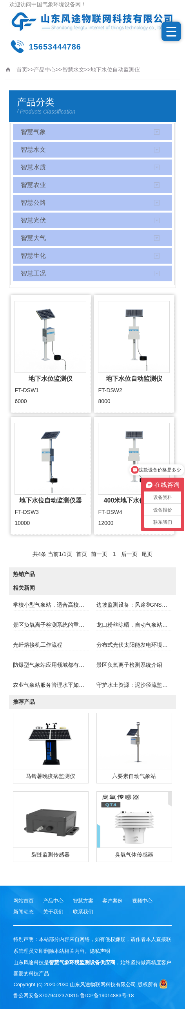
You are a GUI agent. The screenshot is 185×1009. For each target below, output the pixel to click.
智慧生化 (33, 255)
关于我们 (53, 912)
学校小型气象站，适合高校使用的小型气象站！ (51, 605)
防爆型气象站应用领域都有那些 (51, 665)
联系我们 (83, 912)
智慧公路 (33, 202)
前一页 (99, 554)
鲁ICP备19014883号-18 (107, 995)
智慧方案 (83, 901)
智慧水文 (73, 69)
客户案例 (112, 901)
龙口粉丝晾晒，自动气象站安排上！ (134, 625)
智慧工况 (33, 273)
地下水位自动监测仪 (115, 69)
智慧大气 (33, 238)
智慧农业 (33, 185)
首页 (21, 69)
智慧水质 (33, 167)
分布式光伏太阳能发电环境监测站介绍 (134, 645)
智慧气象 (33, 131)
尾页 (146, 554)
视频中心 (142, 901)
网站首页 (23, 901)
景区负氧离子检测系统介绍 (129, 665)
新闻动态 (23, 912)
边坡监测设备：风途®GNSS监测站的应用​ (134, 605)
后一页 (129, 554)
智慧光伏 (33, 220)
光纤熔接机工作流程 (37, 645)
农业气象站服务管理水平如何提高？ (51, 685)
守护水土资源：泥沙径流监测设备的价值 (134, 685)
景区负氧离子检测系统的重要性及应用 (51, 625)
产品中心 (45, 69)
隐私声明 (100, 951)
